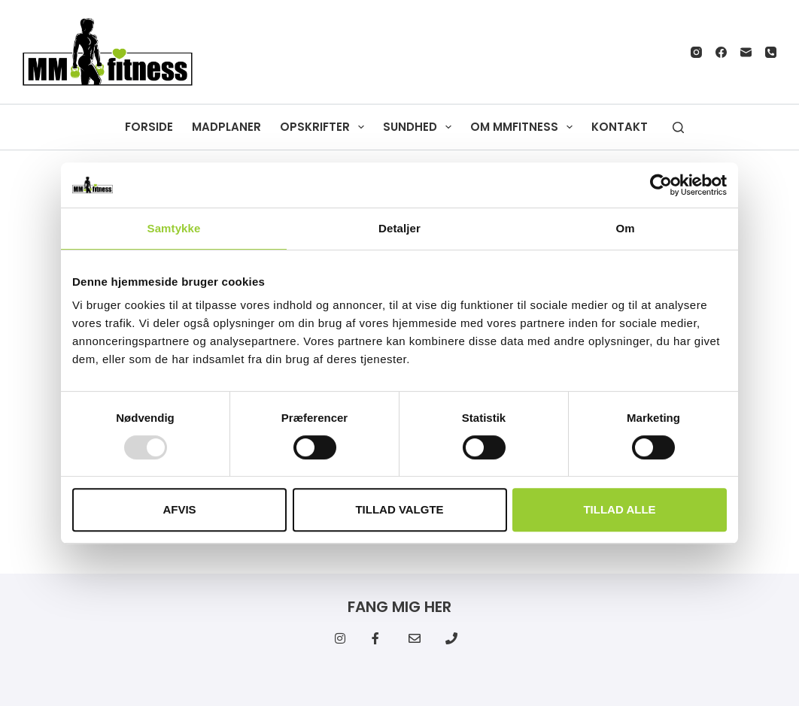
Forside (149, 127)
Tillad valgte (399, 509)
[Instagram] (696, 52)
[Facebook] (721, 52)
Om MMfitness (524, 127)
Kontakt (619, 127)
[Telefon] (770, 52)
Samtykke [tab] (174, 228)
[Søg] (678, 127)
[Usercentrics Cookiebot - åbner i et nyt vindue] (661, 185)
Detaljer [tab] (399, 228)
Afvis (179, 509)
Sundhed (420, 127)
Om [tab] (624, 228)
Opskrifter (325, 127)
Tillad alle (619, 509)
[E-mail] (746, 52)
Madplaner (226, 127)
